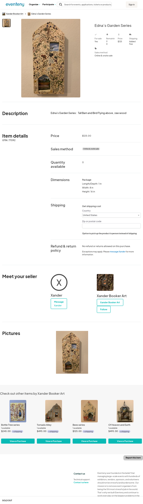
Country (86, 210)
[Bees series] (89, 411)
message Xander (117, 251)
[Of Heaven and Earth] (125, 411)
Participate (49, 4)
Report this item (133, 457)
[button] (34, 4)
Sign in (132, 4)
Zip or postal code (91, 221)
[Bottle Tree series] (18, 411)
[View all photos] (50, 58)
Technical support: (83, 481)
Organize (34, 4)
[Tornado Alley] (53, 411)
